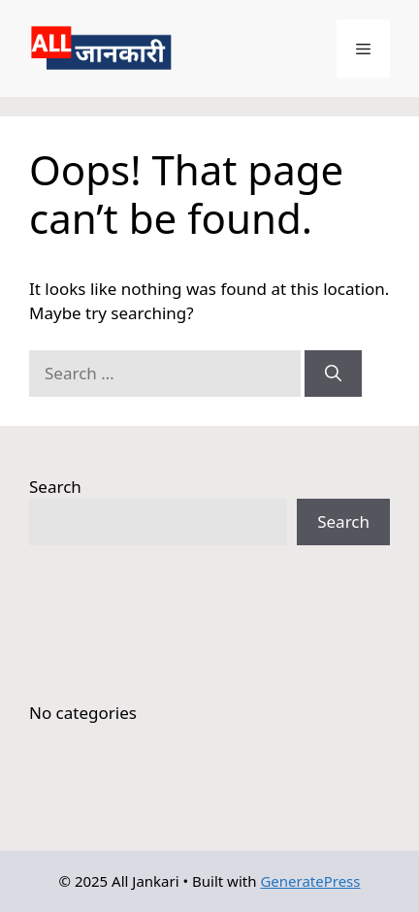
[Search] (333, 373)
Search (55, 486)
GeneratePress (310, 881)
